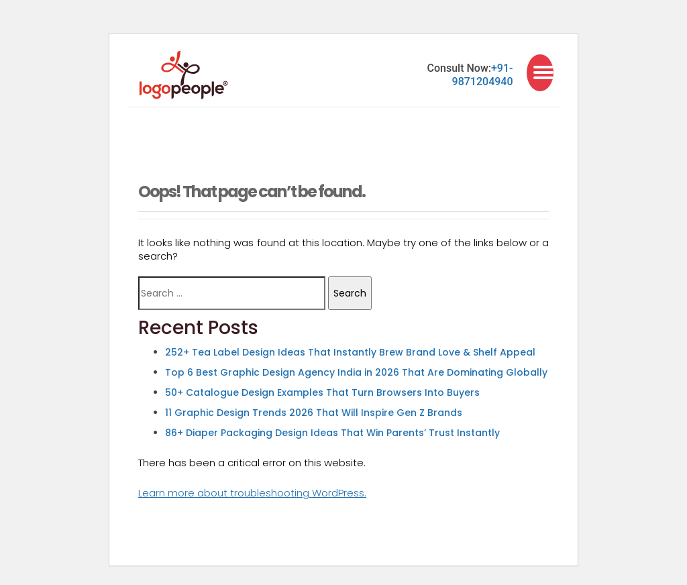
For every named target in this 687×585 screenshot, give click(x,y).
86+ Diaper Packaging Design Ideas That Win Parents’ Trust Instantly (332, 432)
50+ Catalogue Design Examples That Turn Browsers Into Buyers (322, 392)
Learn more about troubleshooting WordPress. (252, 493)
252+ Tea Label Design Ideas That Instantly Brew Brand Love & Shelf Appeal (350, 352)
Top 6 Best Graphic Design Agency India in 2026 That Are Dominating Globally (356, 372)
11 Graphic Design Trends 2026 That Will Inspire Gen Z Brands (313, 412)
